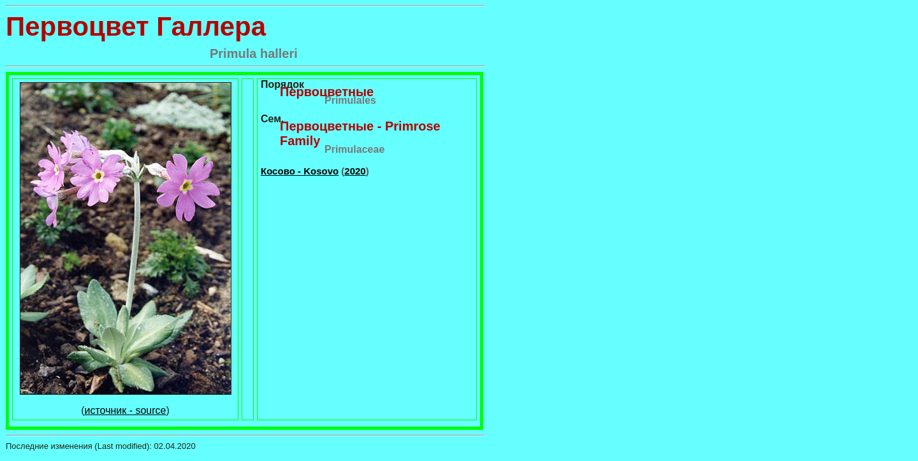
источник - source (125, 410)
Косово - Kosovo (300, 171)
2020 (354, 171)
